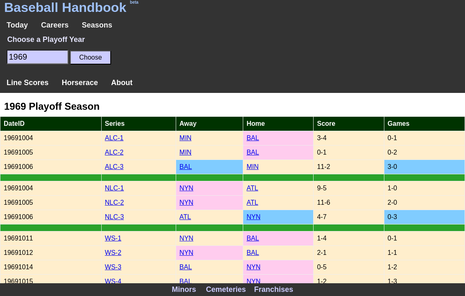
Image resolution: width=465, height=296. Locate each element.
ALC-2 (114, 152)
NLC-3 (114, 216)
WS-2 (113, 252)
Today (17, 25)
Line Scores (28, 83)
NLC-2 (114, 202)
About (122, 83)
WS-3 (113, 267)
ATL (252, 188)
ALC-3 (114, 166)
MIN (185, 137)
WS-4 (113, 281)
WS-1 (113, 238)
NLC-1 (114, 188)
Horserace (80, 83)
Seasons (97, 25)
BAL (252, 137)
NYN (186, 188)
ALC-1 (114, 137)
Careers (55, 25)
